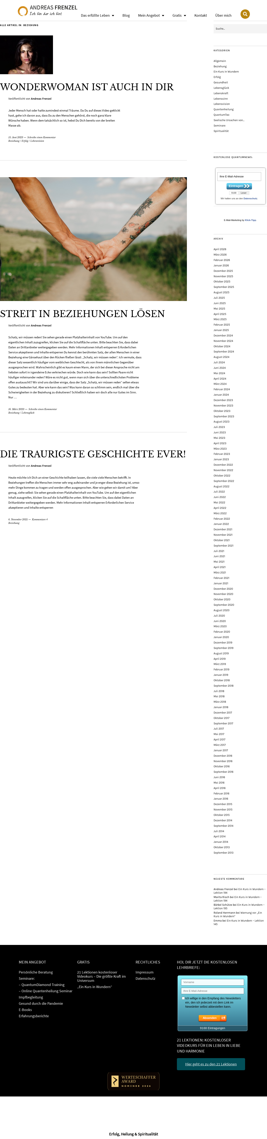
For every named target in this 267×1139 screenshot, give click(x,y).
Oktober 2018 (222, 680)
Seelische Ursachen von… (229, 120)
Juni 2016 (219, 777)
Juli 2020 (219, 615)
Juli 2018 (219, 691)
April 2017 (219, 739)
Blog (126, 15)
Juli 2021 (219, 551)
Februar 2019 (221, 669)
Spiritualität (221, 131)
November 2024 (223, 340)
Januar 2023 (221, 459)
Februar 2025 (222, 324)
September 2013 (223, 852)
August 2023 (221, 421)
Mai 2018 (219, 696)
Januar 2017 (221, 750)
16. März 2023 (16, 409)
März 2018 (220, 701)
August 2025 (221, 292)
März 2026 (220, 254)
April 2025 (220, 314)
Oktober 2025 (222, 281)
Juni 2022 (220, 497)
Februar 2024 (222, 389)
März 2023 (220, 448)
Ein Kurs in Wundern (226, 71)
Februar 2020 (222, 631)
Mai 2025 (219, 308)
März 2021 (220, 572)
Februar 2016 (221, 793)
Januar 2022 (221, 524)
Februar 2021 (221, 578)
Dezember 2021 (223, 529)
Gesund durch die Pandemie (41, 1003)
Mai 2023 (219, 437)
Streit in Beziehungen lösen (82, 314)
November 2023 (223, 405)
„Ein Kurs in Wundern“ (94, 986)
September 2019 (223, 648)
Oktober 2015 (222, 815)
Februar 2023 (222, 453)
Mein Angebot (151, 15)
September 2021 (223, 545)
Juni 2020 (220, 621)
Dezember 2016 (223, 755)
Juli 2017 (219, 728)
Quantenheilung (224, 109)
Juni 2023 (220, 432)
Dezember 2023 (223, 400)
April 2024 (220, 378)
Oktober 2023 (222, 411)
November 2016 (223, 761)
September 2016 (223, 771)
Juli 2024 (219, 362)
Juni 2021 (219, 556)
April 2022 (220, 507)
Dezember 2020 (223, 588)
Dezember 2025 (223, 270)
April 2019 (219, 658)
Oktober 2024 (222, 346)
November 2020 (223, 594)
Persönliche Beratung (36, 972)
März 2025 (220, 319)
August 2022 (221, 486)
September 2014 (223, 825)
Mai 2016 (219, 782)
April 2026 (220, 249)
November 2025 (223, 276)
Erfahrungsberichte (34, 1016)
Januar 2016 (221, 798)
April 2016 (219, 788)
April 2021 (219, 567)
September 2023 (224, 416)
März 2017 (220, 744)
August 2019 (221, 653)
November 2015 (223, 809)
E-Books (25, 1009)
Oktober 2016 (222, 766)
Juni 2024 (220, 367)
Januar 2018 (221, 707)
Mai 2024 (219, 373)
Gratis (179, 15)
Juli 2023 (219, 427)
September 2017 (223, 723)
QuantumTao (221, 114)
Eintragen (236, 186)
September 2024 (224, 351)
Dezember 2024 (223, 335)
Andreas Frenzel (41, 98)
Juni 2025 (220, 303)
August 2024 (221, 357)
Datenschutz (250, 198)
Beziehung (13, 140)
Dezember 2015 (223, 804)
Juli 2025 (219, 297)
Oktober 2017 (221, 718)
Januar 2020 (221, 637)
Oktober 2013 (222, 847)
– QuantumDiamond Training (41, 984)
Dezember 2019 (223, 642)
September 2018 (224, 685)
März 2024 (220, 383)
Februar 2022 (222, 518)
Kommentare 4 (40, 519)
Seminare (219, 125)
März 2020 (220, 626)
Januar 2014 (221, 841)
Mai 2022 (219, 502)
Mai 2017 (219, 734)
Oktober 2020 (222, 599)
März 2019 (220, 664)
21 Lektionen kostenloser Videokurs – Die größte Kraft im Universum (101, 976)
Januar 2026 (221, 265)
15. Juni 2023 (15, 137)
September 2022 (224, 481)
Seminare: (27, 978)
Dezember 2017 (223, 712)
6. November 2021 (18, 519)
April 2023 (220, 443)
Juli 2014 (219, 831)
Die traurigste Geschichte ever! (93, 454)
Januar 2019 (221, 674)
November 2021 (223, 534)
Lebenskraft (221, 93)
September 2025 (224, 287)
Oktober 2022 (222, 475)
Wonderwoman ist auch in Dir (87, 87)
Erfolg (25, 140)
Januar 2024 (221, 394)
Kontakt (200, 15)
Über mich (223, 15)
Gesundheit (221, 82)
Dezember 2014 (223, 820)
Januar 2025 (221, 330)
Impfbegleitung (31, 997)
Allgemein (220, 61)
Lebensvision (37, 140)
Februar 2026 (222, 260)
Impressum (145, 972)
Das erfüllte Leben (97, 15)
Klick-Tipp (250, 220)
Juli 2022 (219, 491)
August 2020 (221, 610)
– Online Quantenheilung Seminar (45, 990)
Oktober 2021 (222, 540)
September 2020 (224, 604)
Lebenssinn (221, 98)
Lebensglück (28, 412)
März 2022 (220, 513)
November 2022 (223, 470)
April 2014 (219, 836)
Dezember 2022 (223, 464)
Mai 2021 (219, 561)
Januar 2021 (221, 583)
